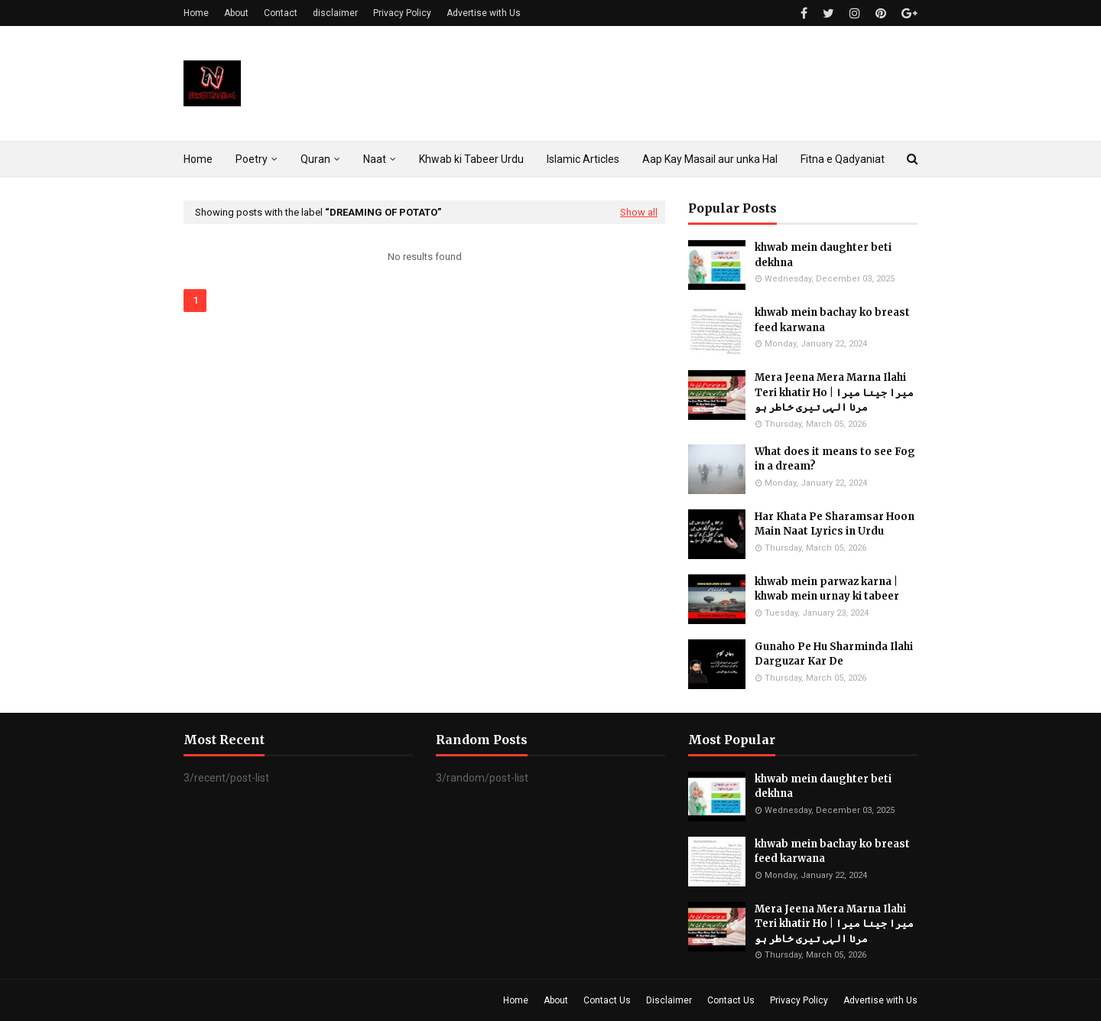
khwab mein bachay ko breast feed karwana (832, 320)
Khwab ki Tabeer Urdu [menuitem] (471, 159)
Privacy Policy (402, 13)
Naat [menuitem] (374, 159)
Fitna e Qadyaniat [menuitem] (843, 159)
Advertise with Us (484, 13)
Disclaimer (669, 1000)
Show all (639, 212)
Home (196, 13)
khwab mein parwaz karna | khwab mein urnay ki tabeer (827, 589)
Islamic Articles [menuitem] (583, 159)
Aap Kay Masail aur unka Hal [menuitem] (710, 159)
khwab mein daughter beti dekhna (823, 255)
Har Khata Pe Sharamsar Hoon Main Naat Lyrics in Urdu (834, 524)
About (236, 13)
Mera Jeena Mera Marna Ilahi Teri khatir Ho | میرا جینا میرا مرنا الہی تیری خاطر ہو (834, 392)
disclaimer (335, 13)
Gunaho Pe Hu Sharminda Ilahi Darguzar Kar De (834, 654)
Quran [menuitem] (315, 159)
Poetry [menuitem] (251, 159)
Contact (280, 13)
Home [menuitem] (198, 159)
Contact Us (607, 1000)
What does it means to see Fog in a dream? (835, 459)
